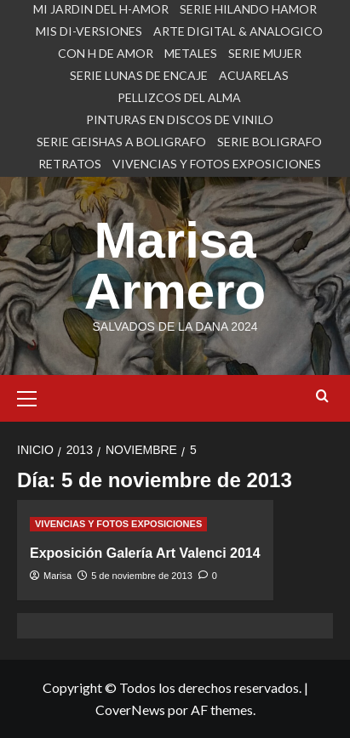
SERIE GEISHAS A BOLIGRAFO (121, 141)
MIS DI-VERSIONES (89, 31)
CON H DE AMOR (105, 53)
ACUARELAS (254, 75)
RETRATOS (69, 163)
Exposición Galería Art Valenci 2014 (145, 553)
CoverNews (130, 709)
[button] (34, 396)
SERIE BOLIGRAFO (269, 141)
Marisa (57, 576)
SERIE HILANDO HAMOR (248, 9)
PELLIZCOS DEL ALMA (179, 97)
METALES (190, 53)
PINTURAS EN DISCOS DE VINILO (179, 119)
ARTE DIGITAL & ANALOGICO (238, 31)
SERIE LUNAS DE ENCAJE (139, 75)
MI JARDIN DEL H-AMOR (101, 9)
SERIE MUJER (264, 53)
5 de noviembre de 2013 (141, 576)
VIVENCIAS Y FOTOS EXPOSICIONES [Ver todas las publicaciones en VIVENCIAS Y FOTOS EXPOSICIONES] (118, 524)
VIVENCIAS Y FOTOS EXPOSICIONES (216, 163)
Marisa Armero (175, 266)
